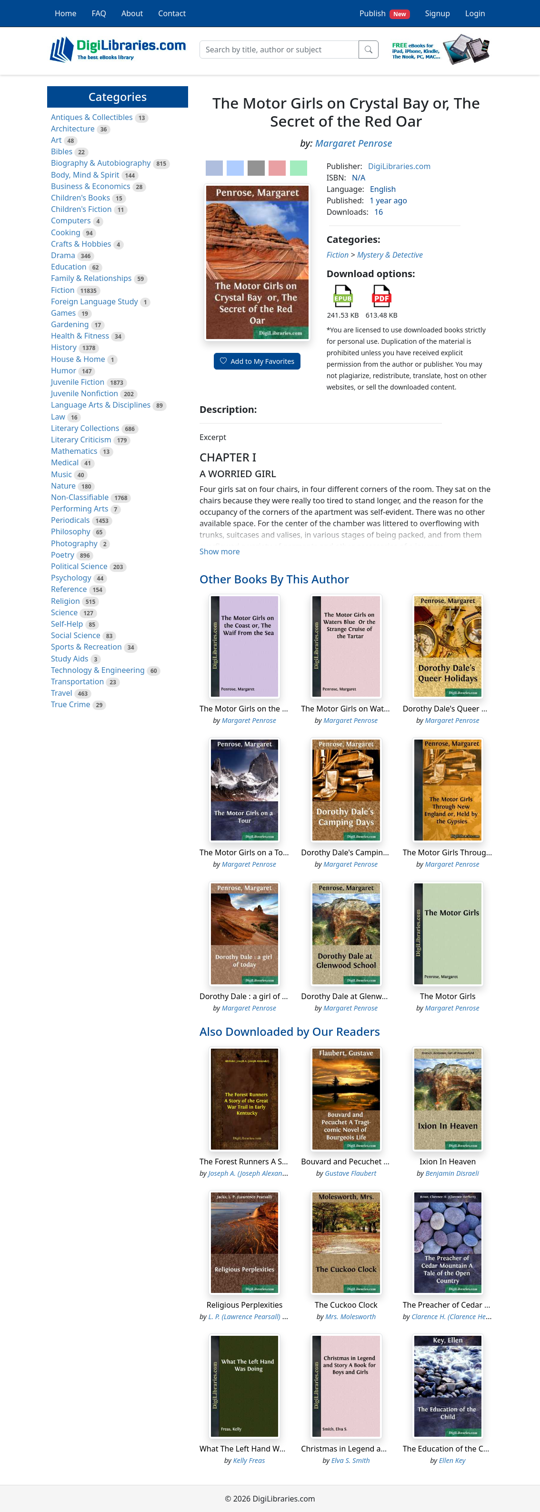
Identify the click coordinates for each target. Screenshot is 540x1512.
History (64, 347)
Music (61, 474)
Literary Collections (85, 428)
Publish (385, 13)
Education (69, 266)
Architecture (73, 128)
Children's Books (80, 197)
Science (64, 612)
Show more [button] (220, 551)
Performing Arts (79, 508)
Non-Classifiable (80, 497)
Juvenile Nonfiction (84, 393)
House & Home (78, 359)
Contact (172, 13)
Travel (61, 693)
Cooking (65, 232)
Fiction (63, 290)
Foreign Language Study (94, 301)
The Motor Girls (448, 996)
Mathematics (74, 451)
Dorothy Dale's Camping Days (354, 852)
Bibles (61, 151)
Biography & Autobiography (100, 163)
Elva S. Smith (350, 1460)
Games (63, 313)
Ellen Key (452, 1460)
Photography (74, 543)
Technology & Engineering (98, 670)
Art (56, 140)
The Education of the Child (450, 1448)
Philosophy (70, 531)
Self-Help (67, 624)
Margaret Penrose (353, 143)
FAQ (99, 13)
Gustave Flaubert (350, 1173)
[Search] (279, 49)
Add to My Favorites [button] (257, 361)
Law (58, 416)
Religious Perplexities (245, 1305)
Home (66, 13)
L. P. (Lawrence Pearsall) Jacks (253, 1316)
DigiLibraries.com (399, 166)
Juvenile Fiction (77, 382)
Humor (63, 370)
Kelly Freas (249, 1460)
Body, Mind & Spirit (85, 175)
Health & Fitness (80, 335)
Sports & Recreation (86, 646)
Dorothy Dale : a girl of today (251, 996)
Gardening (70, 324)
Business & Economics (90, 186)
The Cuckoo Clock (346, 1305)
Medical (65, 462)
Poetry (62, 555)
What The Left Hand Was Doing (255, 1448)
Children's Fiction (81, 209)
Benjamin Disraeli (452, 1173)
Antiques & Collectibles (92, 117)
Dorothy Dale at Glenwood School (361, 996)
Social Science (75, 635)
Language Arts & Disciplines (100, 405)
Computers (71, 220)
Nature (63, 486)
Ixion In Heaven (448, 1161)
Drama (63, 255)
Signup (437, 13)
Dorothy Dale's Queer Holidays (457, 708)
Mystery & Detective (390, 255)
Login (475, 13)
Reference (69, 589)
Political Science (79, 566)
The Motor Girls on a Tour (245, 852)
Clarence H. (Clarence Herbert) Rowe (465, 1316)
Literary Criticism (81, 439)
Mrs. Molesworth (350, 1316)
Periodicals (70, 520)
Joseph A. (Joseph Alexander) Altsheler (265, 1173)
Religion (65, 601)
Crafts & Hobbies (81, 244)
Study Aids (69, 658)
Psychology (71, 577)
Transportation (77, 681)
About (132, 13)
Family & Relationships (91, 278)
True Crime (70, 704)
